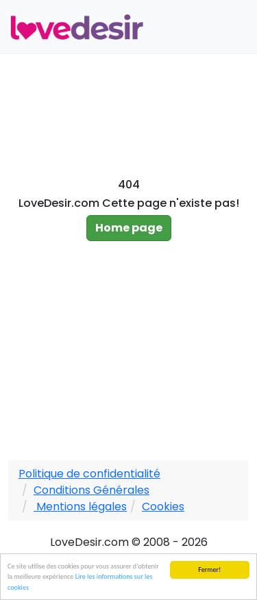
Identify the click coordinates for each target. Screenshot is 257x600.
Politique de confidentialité (89, 474)
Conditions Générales (91, 490)
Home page (128, 228)
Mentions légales (80, 506)
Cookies (163, 506)
